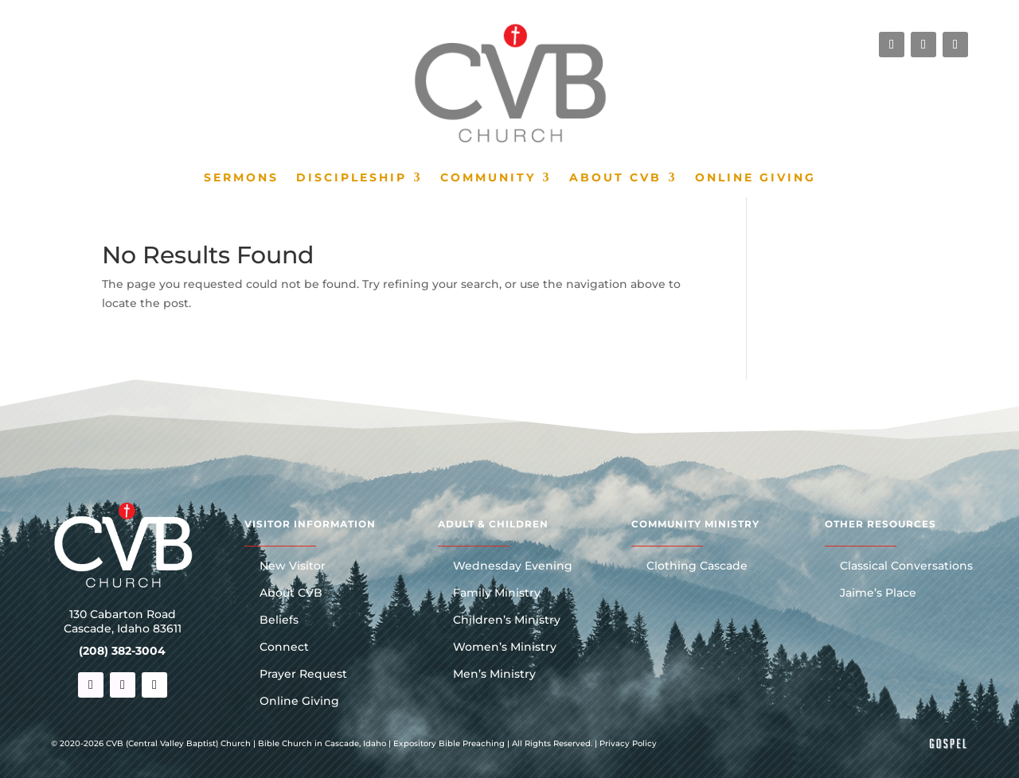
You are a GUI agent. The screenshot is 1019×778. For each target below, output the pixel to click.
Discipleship (351, 178)
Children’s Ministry (506, 620)
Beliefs (279, 620)
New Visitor (293, 566)
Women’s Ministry (504, 647)
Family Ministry (497, 593)
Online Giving (755, 178)
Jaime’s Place (878, 593)
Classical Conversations (906, 566)
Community (488, 178)
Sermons (241, 178)
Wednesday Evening (512, 566)
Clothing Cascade (697, 566)
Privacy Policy (628, 743)
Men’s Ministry (494, 674)
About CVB (615, 178)
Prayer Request (303, 674)
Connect (284, 647)
